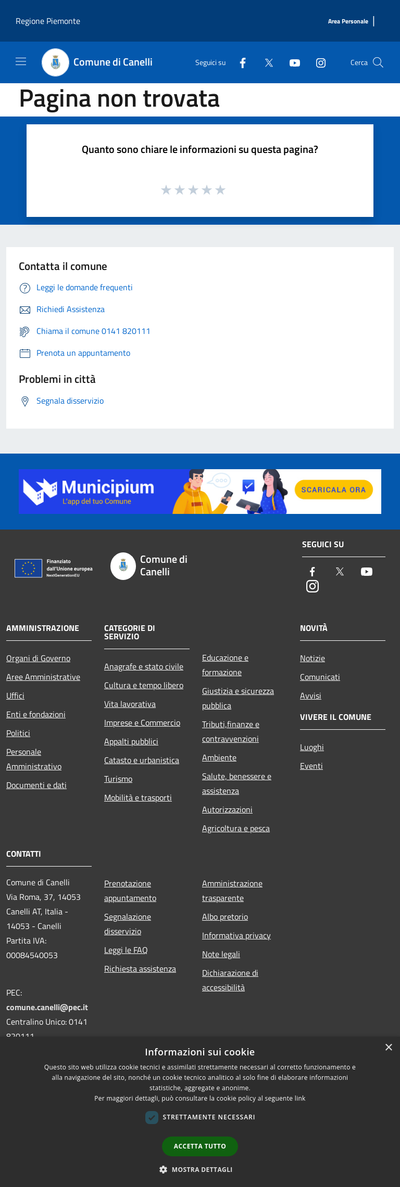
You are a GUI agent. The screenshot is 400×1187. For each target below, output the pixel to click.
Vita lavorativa (130, 704)
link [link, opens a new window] (300, 1098)
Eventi (311, 765)
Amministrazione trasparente (232, 890)
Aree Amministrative (43, 676)
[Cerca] (378, 62)
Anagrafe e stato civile (143, 666)
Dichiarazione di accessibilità (230, 980)
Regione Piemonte (48, 21)
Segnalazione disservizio (127, 923)
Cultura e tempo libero (143, 685)
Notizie (312, 658)
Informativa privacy (236, 935)
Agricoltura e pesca (236, 828)
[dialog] (200, 1112)
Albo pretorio (225, 916)
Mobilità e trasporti (138, 797)
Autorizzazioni (227, 809)
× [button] (388, 1048)
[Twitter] (264, 62)
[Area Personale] (348, 22)
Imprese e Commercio (142, 722)
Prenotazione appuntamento (130, 890)
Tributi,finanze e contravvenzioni (230, 731)
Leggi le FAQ (126, 950)
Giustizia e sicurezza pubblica (238, 698)
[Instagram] (316, 62)
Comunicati (320, 676)
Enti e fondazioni (36, 714)
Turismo (118, 778)
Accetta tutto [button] (200, 1146)
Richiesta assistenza (140, 968)
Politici (18, 733)
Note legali (221, 954)
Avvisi (310, 695)
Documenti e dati (36, 785)
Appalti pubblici (131, 741)
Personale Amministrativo (33, 758)
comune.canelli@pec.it (47, 1007)
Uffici (15, 695)
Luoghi (312, 747)
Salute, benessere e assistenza (236, 783)
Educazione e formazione (225, 664)
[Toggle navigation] (21, 61)
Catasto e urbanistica (141, 760)
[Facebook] (238, 62)
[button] (200, 1169)
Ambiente (219, 757)
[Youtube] (290, 62)
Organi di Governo (38, 658)
